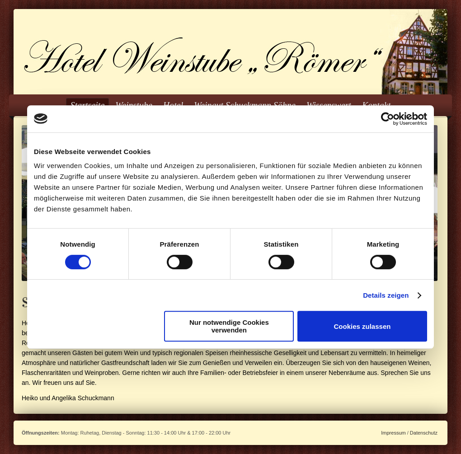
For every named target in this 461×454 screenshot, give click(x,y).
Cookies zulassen (362, 326)
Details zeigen (386, 295)
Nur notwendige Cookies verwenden (229, 326)
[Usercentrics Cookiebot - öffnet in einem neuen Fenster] (387, 119)
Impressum (393, 432)
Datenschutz (423, 432)
